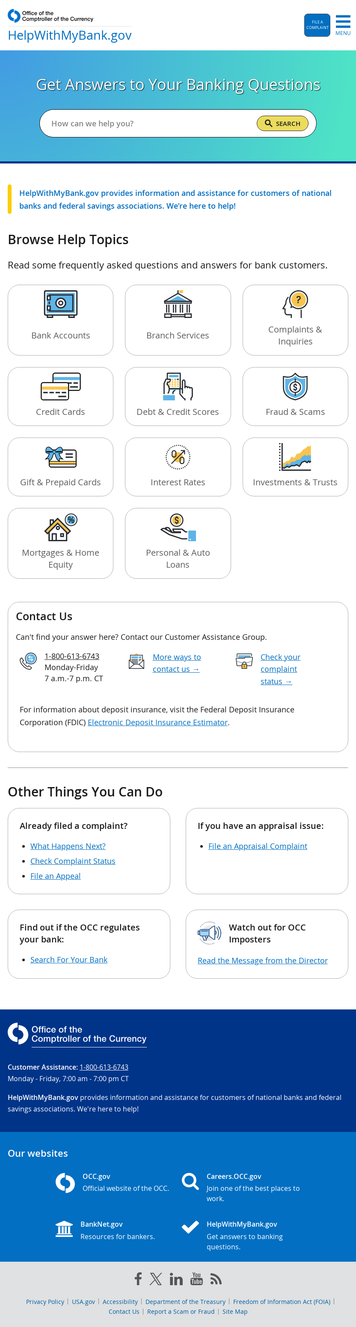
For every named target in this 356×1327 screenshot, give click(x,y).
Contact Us (124, 1311)
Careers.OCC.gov (234, 1176)
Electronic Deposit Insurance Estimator (158, 722)
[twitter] (155, 1281)
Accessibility (120, 1302)
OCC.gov (96, 1176)
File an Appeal (55, 876)
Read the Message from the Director (263, 960)
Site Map (235, 1311)
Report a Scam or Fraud (181, 1311)
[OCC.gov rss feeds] (216, 1280)
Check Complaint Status (73, 861)
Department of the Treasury (185, 1302)
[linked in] (176, 1281)
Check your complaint (280, 669)
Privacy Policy (45, 1302)
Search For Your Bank (68, 959)
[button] (317, 25)
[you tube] (196, 1280)
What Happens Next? (68, 846)
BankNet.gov (101, 1224)
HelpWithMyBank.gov (242, 1224)
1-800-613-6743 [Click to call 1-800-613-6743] (71, 656)
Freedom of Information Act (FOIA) (281, 1302)
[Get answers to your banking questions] (150, 123)
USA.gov (83, 1302)
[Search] (283, 123)
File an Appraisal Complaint (257, 846)
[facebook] (138, 1280)
